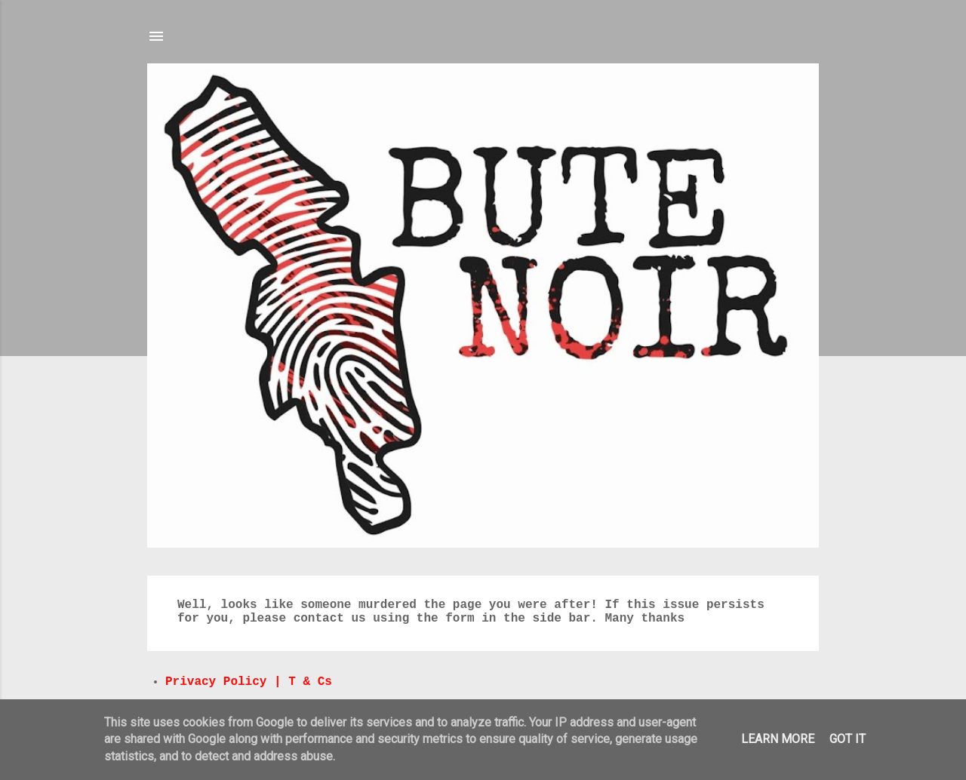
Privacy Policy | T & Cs (248, 682)
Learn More (777, 739)
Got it (847, 739)
